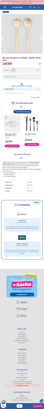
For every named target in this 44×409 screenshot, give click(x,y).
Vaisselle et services (34, 12)
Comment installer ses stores (22, 400)
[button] (41, 401)
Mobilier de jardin (22, 398)
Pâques (22, 396)
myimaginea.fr (22, 363)
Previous (2, 35)
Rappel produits (22, 385)
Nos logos (22, 361)
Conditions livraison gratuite (22, 381)
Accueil (12, 12)
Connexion (22, 333)
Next (42, 35)
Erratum (22, 379)
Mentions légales (22, 377)
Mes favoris (22, 337)
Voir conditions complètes (26, 3)
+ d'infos (36, 202)
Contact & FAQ (22, 373)
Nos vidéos (22, 359)
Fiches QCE (22, 343)
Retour (5, 12)
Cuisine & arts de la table (21, 12)
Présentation (22, 353)
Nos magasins (22, 355)
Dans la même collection (22, 111)
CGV (22, 375)
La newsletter (22, 335)
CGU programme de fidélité (22, 383)
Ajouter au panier (12, 146)
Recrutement (22, 357)
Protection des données (22, 341)
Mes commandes (22, 339)
